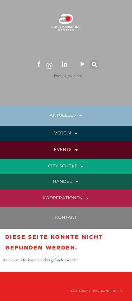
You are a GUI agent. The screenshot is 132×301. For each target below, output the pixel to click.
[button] (94, 64)
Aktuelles (66, 115)
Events (66, 150)
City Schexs (66, 166)
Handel (66, 181)
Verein (66, 133)
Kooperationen (66, 198)
